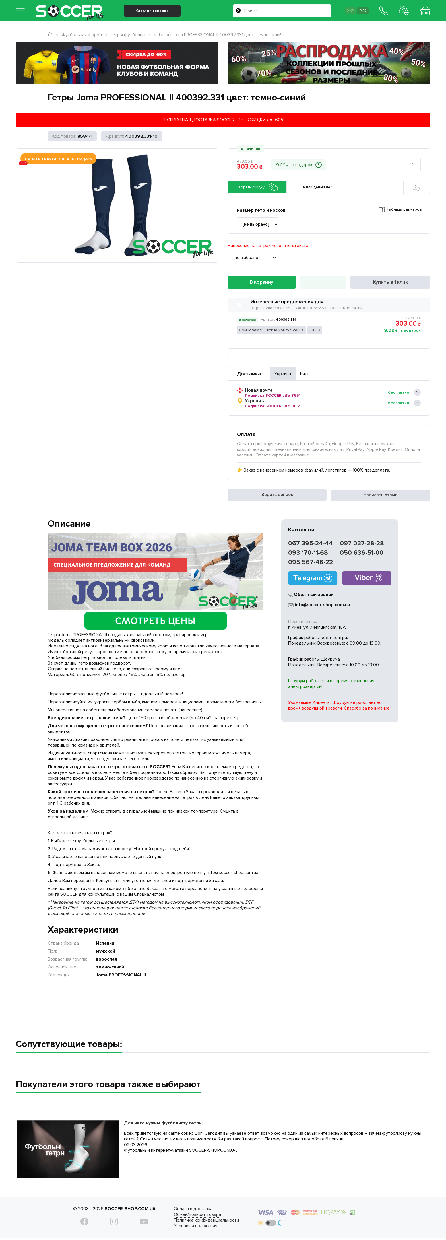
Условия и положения (185, 1227)
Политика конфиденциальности (195, 1222)
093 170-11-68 (308, 554)
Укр (343, 13)
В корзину (261, 283)
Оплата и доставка (182, 1210)
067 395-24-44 (310, 545)
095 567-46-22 (310, 564)
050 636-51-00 (361, 554)
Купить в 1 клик (390, 283)
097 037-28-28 (362, 545)
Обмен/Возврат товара (186, 1216)
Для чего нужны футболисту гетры (163, 1125)
